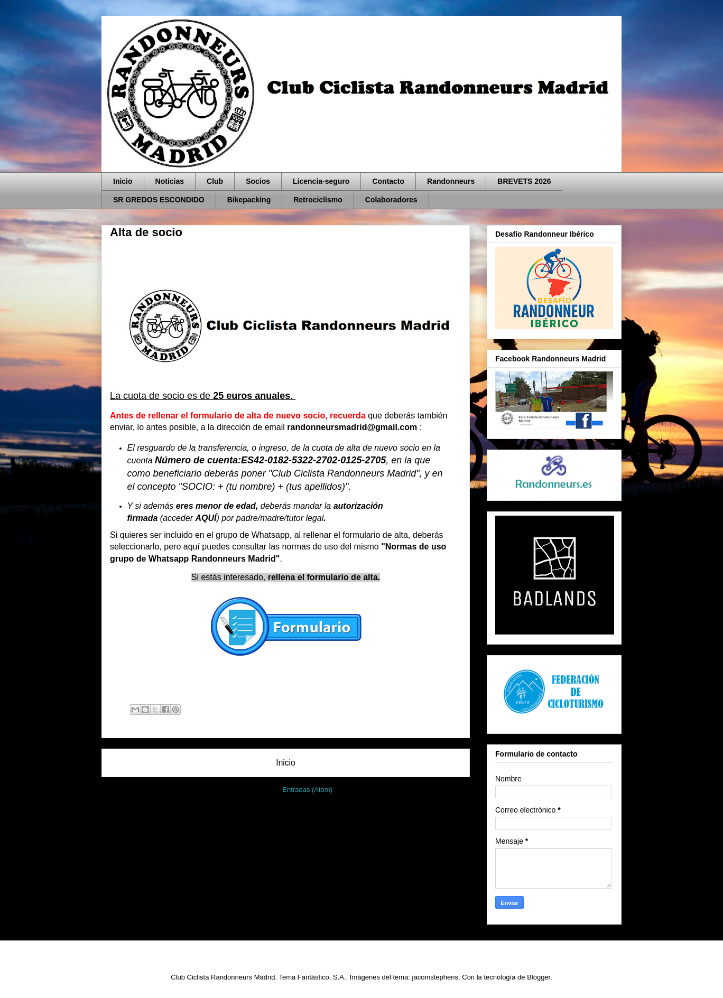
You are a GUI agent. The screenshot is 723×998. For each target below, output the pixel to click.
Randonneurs (451, 181)
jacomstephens (435, 977)
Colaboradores (391, 199)
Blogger (538, 977)
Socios (258, 181)
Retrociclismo (317, 199)
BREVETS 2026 (524, 181)
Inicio (123, 181)
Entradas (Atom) (307, 790)
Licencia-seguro (321, 181)
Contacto (388, 181)
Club (215, 181)
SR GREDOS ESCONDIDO (159, 199)
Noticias (169, 181)
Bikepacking (249, 199)
